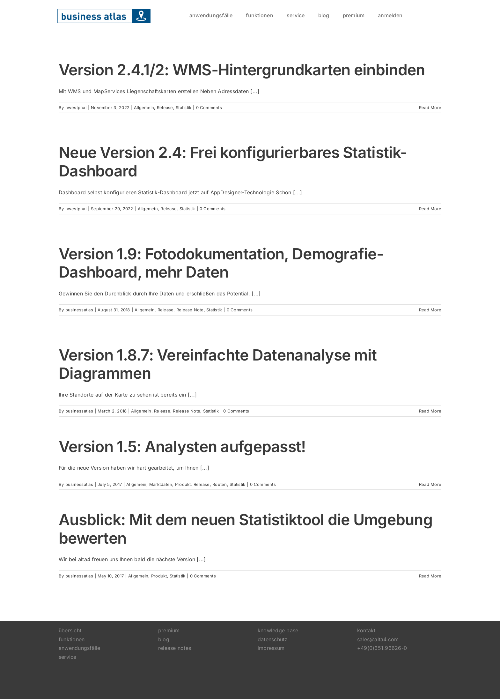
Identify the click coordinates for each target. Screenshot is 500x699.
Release (165, 107)
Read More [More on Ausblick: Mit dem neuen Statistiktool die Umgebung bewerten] (430, 575)
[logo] (104, 11)
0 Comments (209, 107)
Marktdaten (160, 484)
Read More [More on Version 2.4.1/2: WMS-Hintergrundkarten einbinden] (430, 107)
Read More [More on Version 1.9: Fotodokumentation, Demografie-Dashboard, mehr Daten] (430, 309)
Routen (219, 484)
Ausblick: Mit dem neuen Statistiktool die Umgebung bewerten (245, 528)
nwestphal (75, 107)
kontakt (366, 630)
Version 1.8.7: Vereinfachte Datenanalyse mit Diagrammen (218, 364)
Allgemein (144, 107)
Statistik (183, 107)
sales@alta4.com (378, 639)
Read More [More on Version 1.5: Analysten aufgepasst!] (430, 484)
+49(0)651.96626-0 (382, 648)
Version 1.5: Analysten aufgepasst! (182, 446)
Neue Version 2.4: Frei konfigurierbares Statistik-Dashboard (233, 161)
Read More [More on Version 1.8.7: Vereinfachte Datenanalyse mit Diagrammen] (430, 410)
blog (163, 639)
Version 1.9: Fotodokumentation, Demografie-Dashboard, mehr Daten (221, 263)
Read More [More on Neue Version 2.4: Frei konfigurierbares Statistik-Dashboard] (430, 208)
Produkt (183, 484)
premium (169, 630)
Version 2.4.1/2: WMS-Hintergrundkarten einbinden (242, 69)
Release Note (190, 309)
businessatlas (79, 309)
